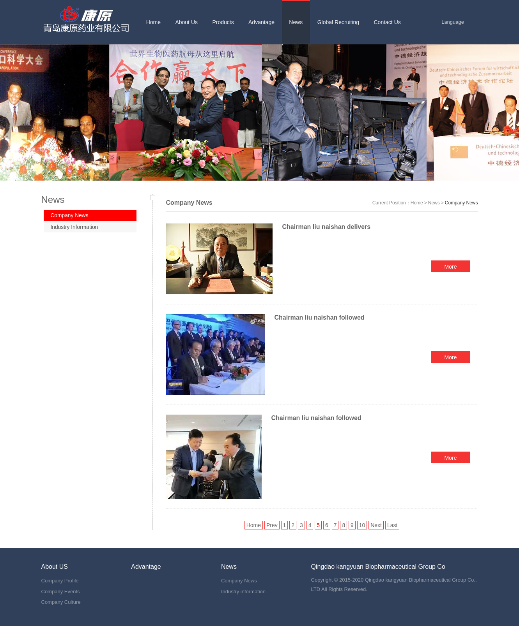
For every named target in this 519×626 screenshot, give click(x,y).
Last (392, 525)
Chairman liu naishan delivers (327, 226)
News (434, 203)
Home (417, 203)
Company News (70, 216)
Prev (272, 525)
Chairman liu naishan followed (321, 317)
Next (376, 525)
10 (362, 525)
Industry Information (75, 228)
